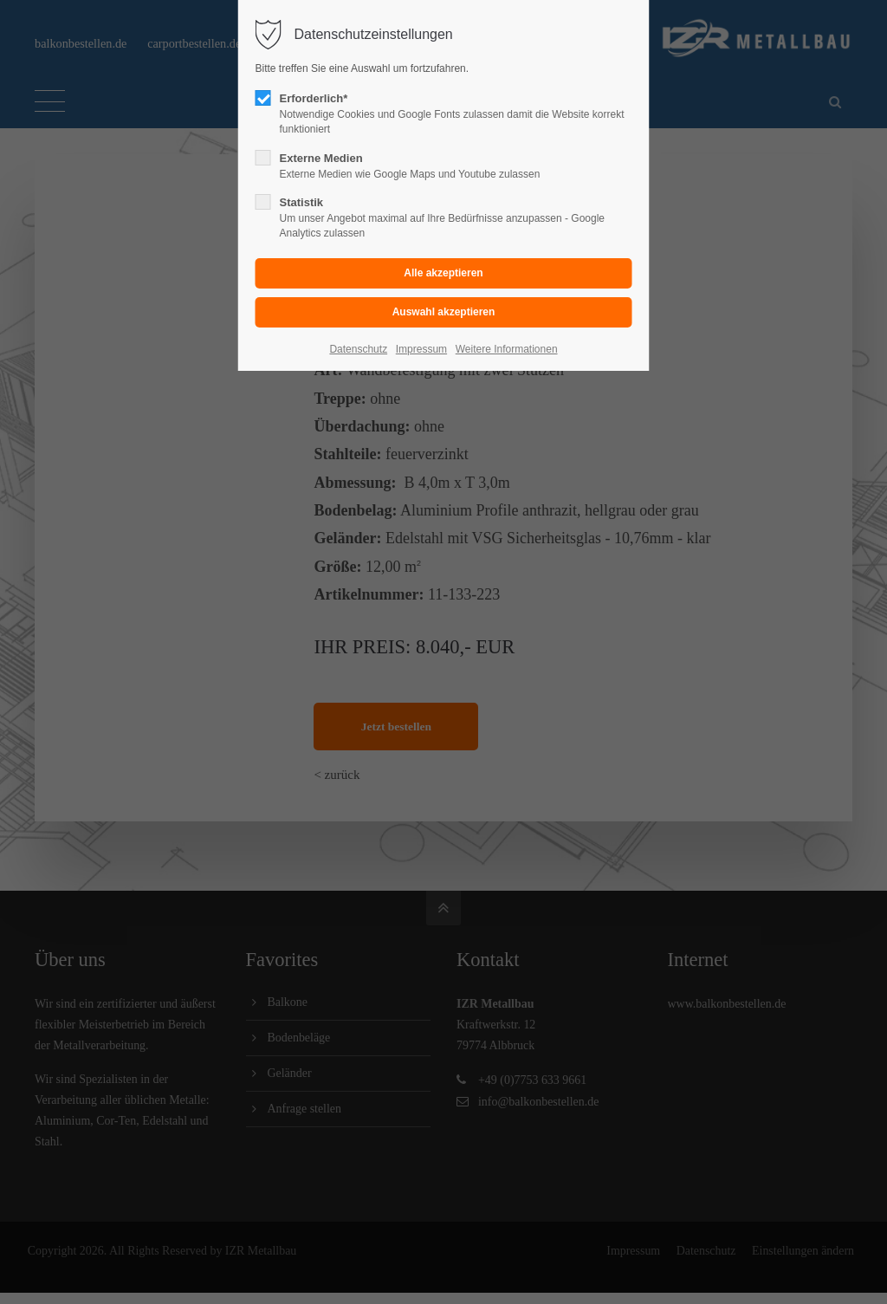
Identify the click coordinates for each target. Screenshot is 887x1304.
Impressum (421, 349)
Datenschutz (358, 349)
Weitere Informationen (507, 349)
